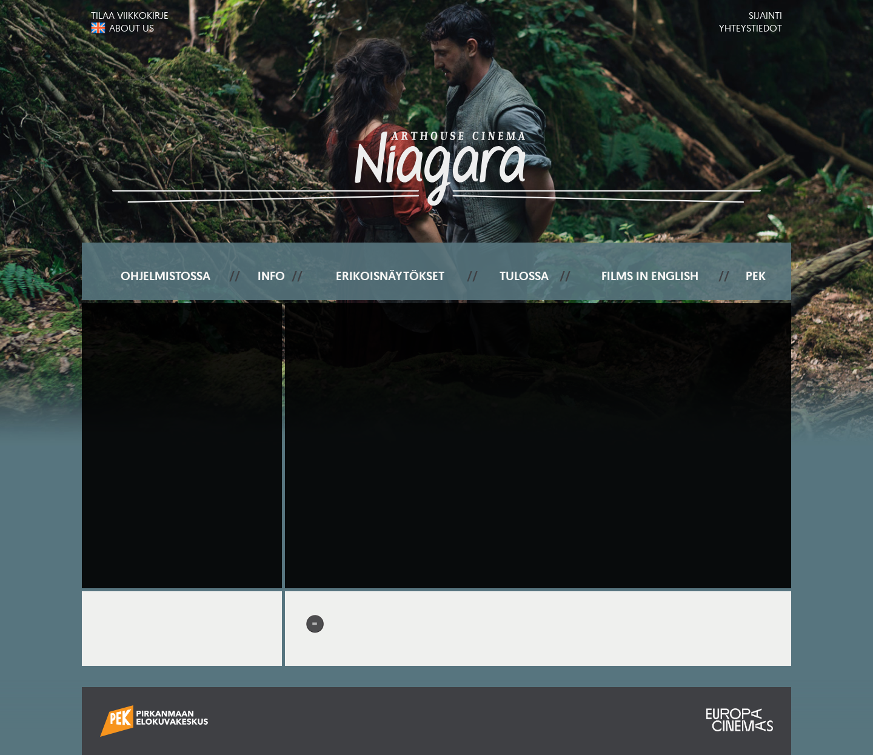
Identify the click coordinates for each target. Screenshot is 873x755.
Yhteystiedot (750, 28)
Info (271, 276)
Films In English (649, 276)
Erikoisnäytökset (390, 276)
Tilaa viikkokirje (130, 15)
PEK (756, 276)
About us (131, 28)
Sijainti (765, 15)
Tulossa (524, 276)
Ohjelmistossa (165, 276)
